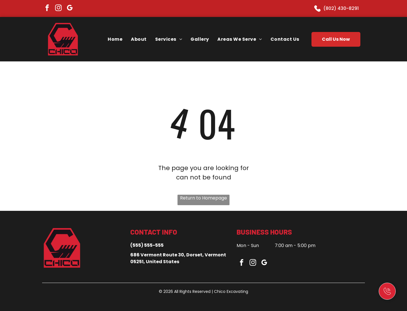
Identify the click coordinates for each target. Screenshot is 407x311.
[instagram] (58, 8)
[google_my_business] (70, 8)
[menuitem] (115, 39)
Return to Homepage (203, 198)
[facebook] (47, 8)
